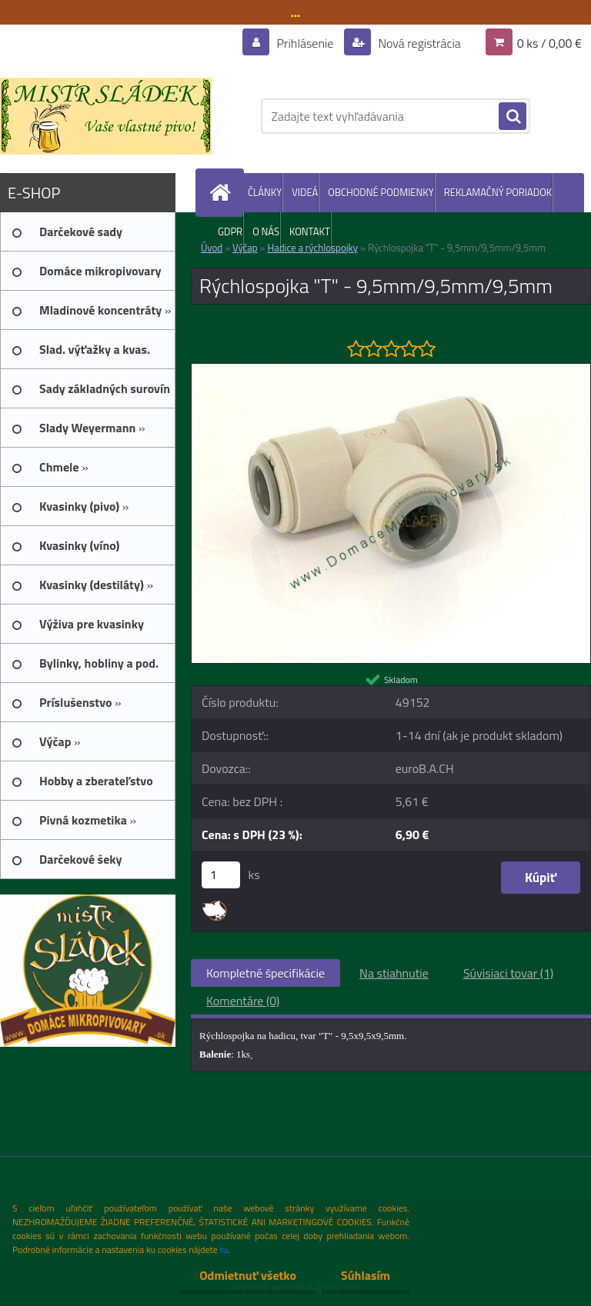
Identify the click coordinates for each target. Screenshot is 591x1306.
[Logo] (106, 116)
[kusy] (221, 874)
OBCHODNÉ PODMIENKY (380, 192)
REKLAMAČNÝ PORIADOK (498, 192)
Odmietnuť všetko (247, 1275)
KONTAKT (309, 231)
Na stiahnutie (394, 973)
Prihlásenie (305, 43)
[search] (512, 117)
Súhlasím (365, 1275)
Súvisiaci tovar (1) (508, 973)
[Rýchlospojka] (391, 370)
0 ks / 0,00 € (549, 43)
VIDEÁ (305, 192)
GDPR (230, 231)
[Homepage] (223, 192)
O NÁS (265, 231)
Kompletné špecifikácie (265, 973)
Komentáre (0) (242, 1000)
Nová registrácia (418, 43)
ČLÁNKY (265, 192)
